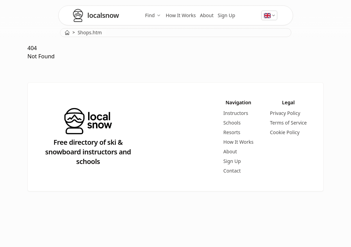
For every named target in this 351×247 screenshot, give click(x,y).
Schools (232, 122)
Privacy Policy (285, 113)
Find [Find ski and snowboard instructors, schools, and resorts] (153, 15)
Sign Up (226, 15)
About (207, 15)
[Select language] (269, 15)
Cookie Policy (284, 132)
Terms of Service (288, 122)
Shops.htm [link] (89, 32)
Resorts (231, 132)
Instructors (235, 113)
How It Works (181, 15)
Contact (232, 170)
